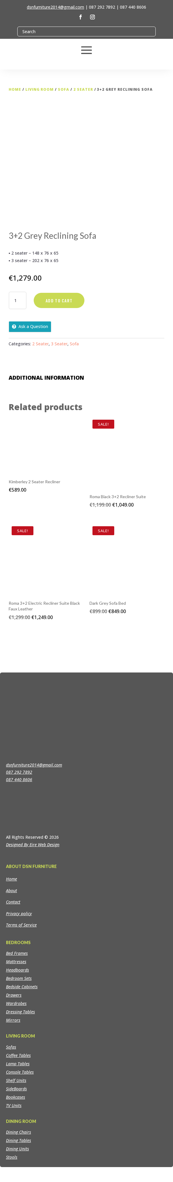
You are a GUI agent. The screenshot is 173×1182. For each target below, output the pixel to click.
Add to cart (59, 300)
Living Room (39, 89)
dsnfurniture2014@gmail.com (55, 7)
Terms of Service (21, 925)
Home (15, 89)
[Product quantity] (18, 301)
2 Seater (83, 89)
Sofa (63, 89)
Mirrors (13, 1020)
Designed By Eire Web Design (32, 844)
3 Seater (59, 344)
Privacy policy (19, 913)
